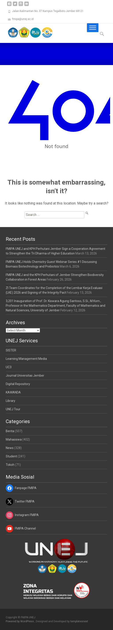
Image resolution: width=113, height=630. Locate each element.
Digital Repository (18, 384)
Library (10, 401)
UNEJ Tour (13, 409)
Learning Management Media (26, 358)
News (9, 448)
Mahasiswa (14, 439)
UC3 (8, 367)
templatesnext (79, 621)
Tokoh (10, 464)
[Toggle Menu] (92, 27)
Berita (10, 431)
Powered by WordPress (20, 621)
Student (11, 456)
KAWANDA (13, 392)
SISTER (11, 350)
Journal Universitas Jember (25, 375)
